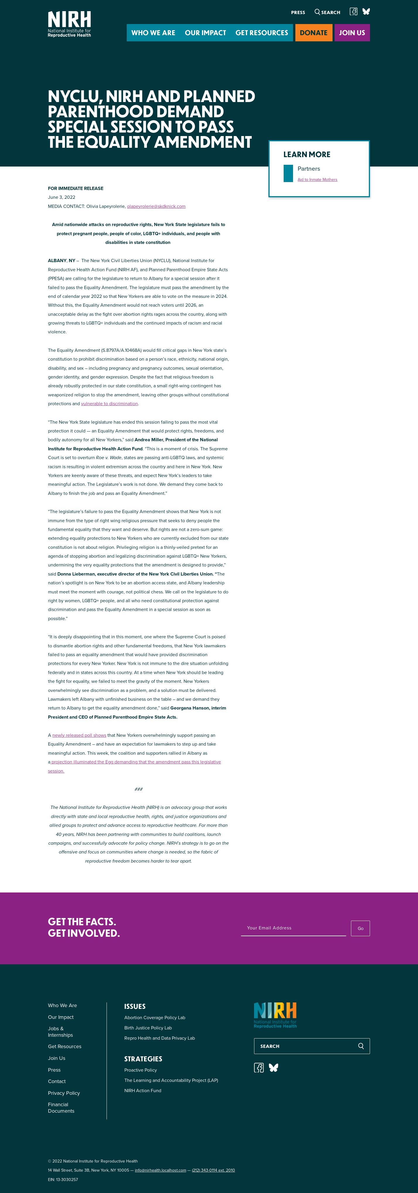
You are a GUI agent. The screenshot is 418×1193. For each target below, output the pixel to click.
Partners (309, 168)
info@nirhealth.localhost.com (160, 1170)
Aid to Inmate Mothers (318, 179)
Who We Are (153, 32)
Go (361, 928)
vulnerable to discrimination (109, 403)
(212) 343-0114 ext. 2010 (213, 1170)
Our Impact (205, 32)
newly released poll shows (79, 735)
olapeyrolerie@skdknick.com (156, 206)
